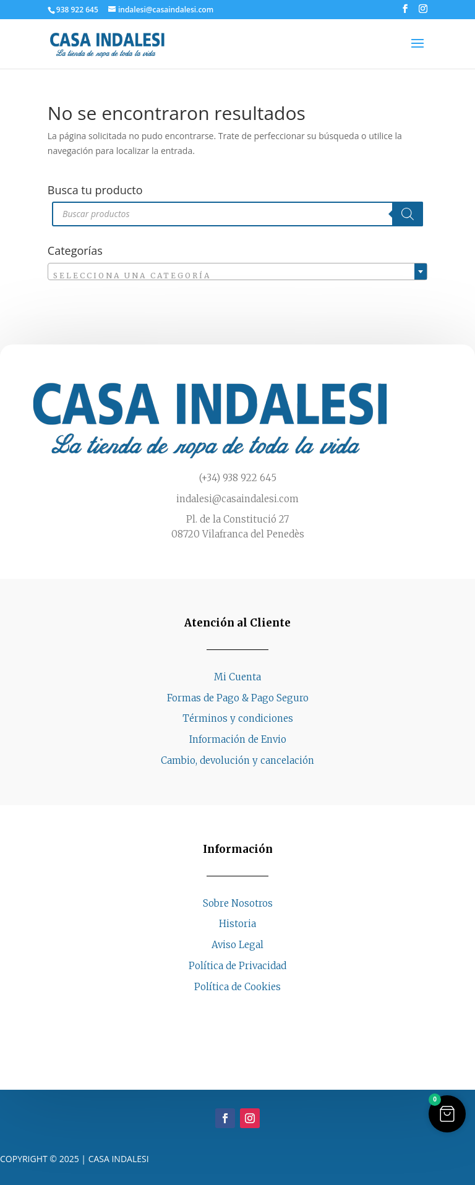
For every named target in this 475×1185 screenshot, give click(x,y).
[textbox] (237, 275)
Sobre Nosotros (238, 903)
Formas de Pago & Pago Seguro (238, 698)
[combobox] (237, 271)
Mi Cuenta (237, 677)
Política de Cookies (237, 987)
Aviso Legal (237, 945)
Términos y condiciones (237, 718)
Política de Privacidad (237, 966)
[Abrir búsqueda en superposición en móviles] (237, 214)
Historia (237, 924)
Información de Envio (237, 739)
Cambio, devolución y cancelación (237, 760)
